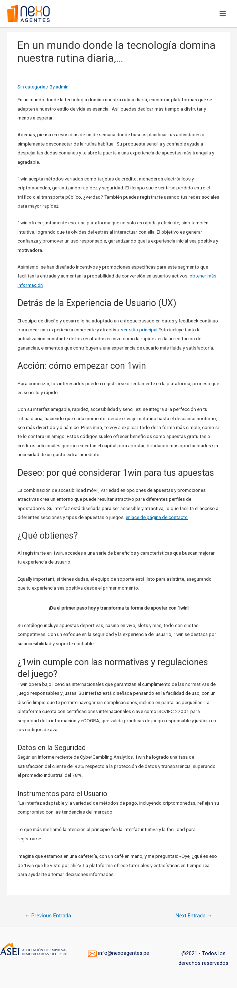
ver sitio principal (139, 329)
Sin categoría (31, 87)
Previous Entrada (48, 915)
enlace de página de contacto (157, 517)
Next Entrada (194, 915)
